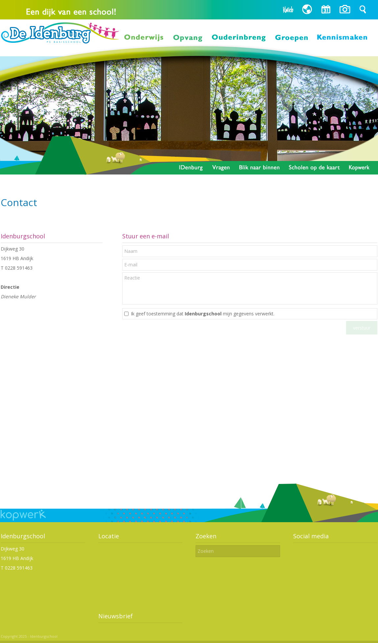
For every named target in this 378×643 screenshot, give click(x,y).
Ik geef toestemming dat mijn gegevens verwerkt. (202, 313)
